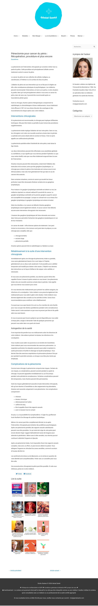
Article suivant (55, 571)
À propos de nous (72, 588)
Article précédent (15, 571)
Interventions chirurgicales (25, 116)
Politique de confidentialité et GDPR (31, 588)
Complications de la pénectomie (28, 363)
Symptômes (15, 59)
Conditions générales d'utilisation (54, 588)
